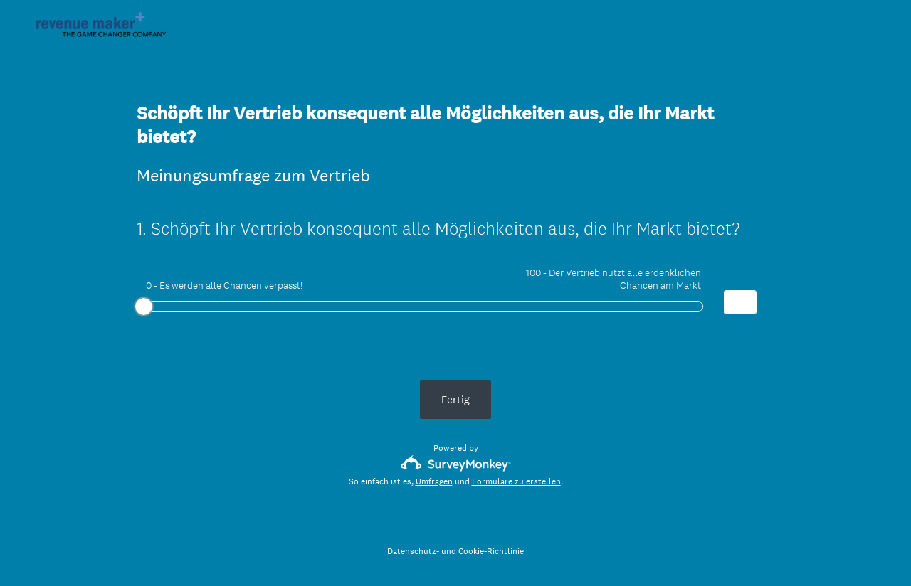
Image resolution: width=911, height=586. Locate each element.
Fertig (455, 399)
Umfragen (434, 481)
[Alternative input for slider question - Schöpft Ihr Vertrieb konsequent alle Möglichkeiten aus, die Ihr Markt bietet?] (740, 302)
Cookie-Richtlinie (491, 551)
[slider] (144, 306)
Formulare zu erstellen (516, 481)
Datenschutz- (413, 551)
